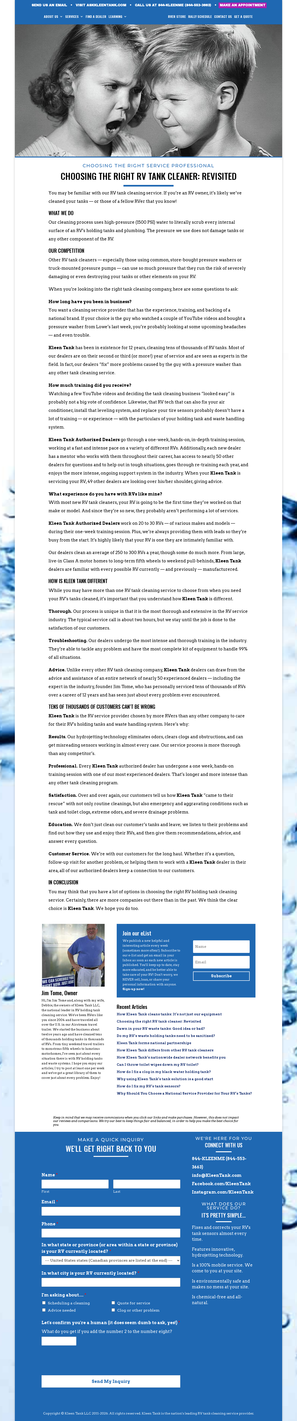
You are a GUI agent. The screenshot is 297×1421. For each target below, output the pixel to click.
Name (50, 1174)
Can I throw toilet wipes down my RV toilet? (158, 1065)
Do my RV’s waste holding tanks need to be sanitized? (166, 1036)
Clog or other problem (138, 1310)
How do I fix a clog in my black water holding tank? (164, 1072)
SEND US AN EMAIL (49, 5)
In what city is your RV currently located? (90, 1273)
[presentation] (77, 1367)
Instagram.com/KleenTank (223, 1192)
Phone (50, 1223)
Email (50, 1201)
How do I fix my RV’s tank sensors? (149, 1086)
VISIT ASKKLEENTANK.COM (101, 5)
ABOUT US (51, 17)
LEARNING (115, 17)
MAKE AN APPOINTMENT (242, 5)
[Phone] (111, 1233)
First (45, 1191)
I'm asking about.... (64, 1295)
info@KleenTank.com (217, 1175)
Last (116, 1191)
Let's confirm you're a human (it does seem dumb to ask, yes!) (111, 1322)
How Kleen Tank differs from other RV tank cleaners (165, 1050)
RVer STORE (177, 17)
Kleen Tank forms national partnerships (154, 1043)
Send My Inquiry (111, 1381)
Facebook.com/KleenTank (221, 1183)
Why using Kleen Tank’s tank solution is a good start (165, 1079)
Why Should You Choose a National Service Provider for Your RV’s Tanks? (184, 1093)
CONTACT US (223, 17)
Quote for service (133, 1303)
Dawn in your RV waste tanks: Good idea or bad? (161, 1028)
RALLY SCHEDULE (200, 17)
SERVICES (72, 17)
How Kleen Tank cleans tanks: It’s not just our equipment (169, 1014)
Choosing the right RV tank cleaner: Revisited (159, 1021)
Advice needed (62, 1310)
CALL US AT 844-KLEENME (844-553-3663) (173, 5)
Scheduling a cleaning (69, 1303)
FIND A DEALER (96, 17)
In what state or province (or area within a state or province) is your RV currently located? (110, 1248)
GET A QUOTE (243, 17)
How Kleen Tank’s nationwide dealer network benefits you (171, 1057)
